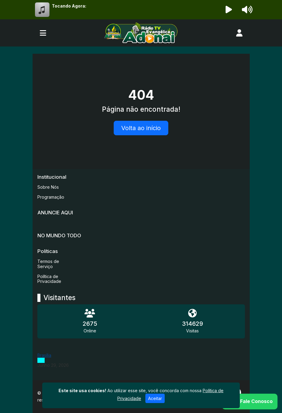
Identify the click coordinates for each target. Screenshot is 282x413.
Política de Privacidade (49, 279)
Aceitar (155, 398)
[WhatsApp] (249, 401)
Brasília (44, 355)
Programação (50, 197)
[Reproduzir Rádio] (228, 9)
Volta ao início (141, 128)
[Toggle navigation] (43, 33)
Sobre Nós (48, 187)
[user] (239, 33)
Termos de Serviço (48, 264)
